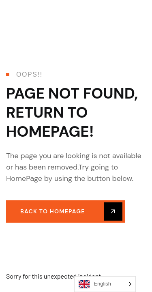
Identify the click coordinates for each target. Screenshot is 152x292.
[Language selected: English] (105, 284)
